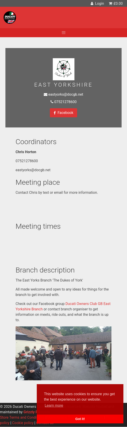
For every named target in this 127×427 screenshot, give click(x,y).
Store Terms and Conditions (22, 417)
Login (97, 3)
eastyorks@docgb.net (65, 94)
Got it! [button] (80, 419)
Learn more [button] (54, 405)
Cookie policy (23, 423)
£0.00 (115, 3)
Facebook (63, 112)
